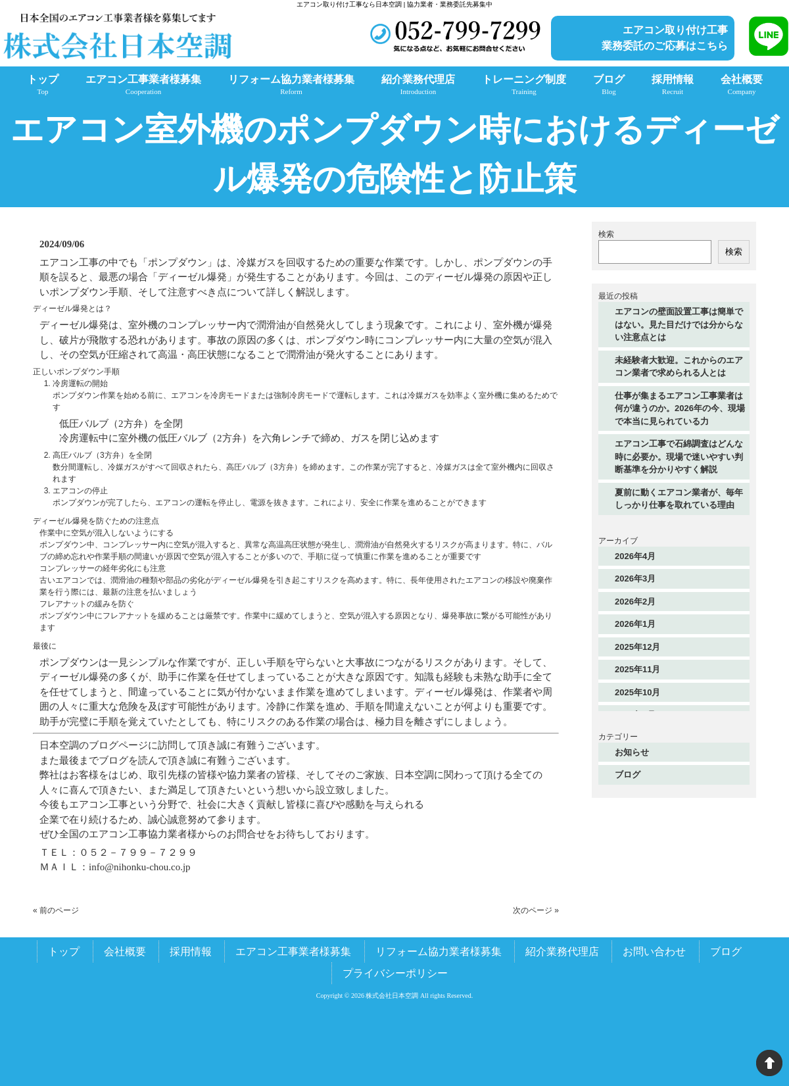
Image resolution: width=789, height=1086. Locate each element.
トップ (64, 951)
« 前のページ (56, 910)
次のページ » (536, 910)
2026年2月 (635, 601)
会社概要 (125, 951)
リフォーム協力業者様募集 (438, 951)
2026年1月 (635, 624)
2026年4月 (635, 556)
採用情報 (191, 951)
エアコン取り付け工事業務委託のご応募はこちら (665, 37)
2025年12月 (637, 647)
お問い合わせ (654, 951)
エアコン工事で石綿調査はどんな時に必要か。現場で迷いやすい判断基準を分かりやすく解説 (679, 456)
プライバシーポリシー (395, 973)
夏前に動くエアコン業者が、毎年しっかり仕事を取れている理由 (679, 498)
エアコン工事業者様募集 (293, 951)
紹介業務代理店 (562, 951)
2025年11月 (637, 669)
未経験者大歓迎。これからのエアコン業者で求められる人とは (679, 366)
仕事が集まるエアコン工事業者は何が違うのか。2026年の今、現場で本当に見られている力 (680, 408)
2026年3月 (635, 578)
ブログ (627, 774)
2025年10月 (637, 692)
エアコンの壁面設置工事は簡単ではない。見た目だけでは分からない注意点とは (679, 324)
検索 (606, 234)
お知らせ (632, 752)
